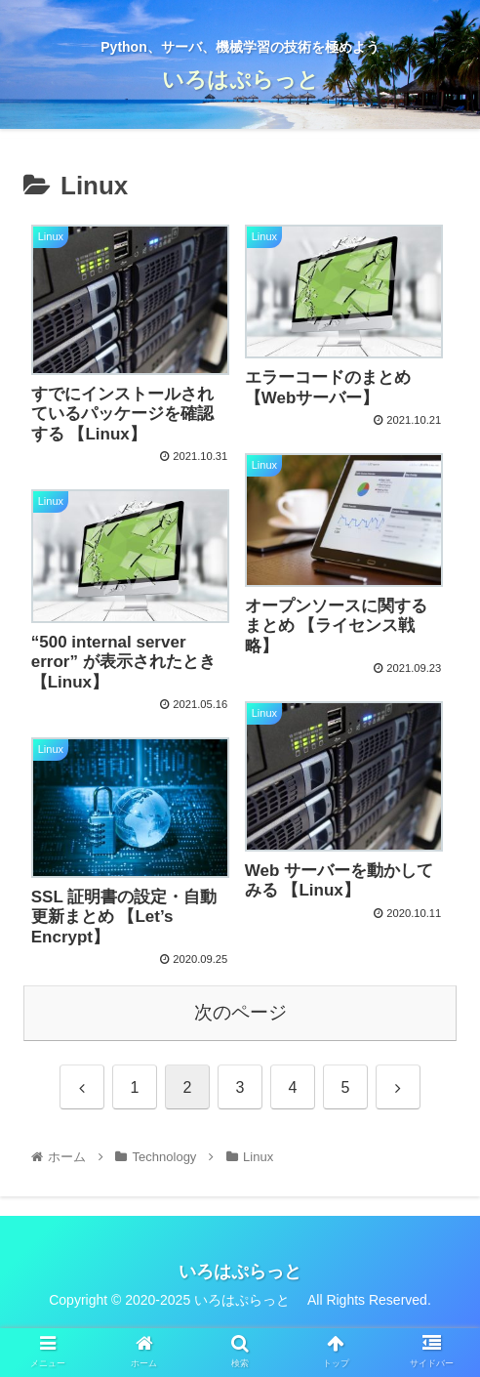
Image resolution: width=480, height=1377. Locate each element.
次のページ (240, 1012)
